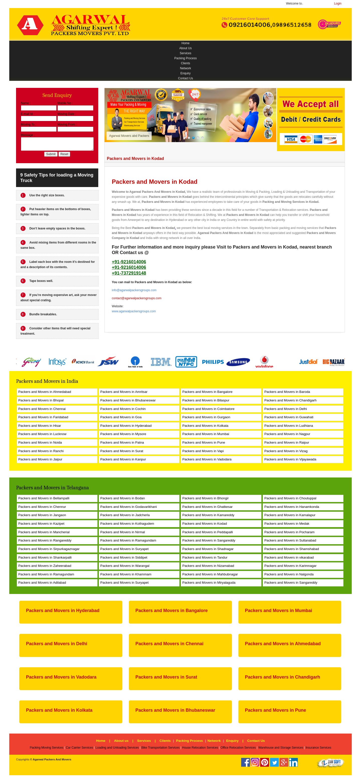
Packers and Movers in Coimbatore (208, 409)
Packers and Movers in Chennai (42, 409)
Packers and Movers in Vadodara (206, 459)
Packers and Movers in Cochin (123, 409)
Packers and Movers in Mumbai (205, 434)
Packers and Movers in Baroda (287, 392)
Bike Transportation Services (160, 747)
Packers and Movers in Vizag (285, 451)
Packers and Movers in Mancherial (43, 532)
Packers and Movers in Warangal (124, 566)
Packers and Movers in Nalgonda (288, 574)
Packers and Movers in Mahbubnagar (210, 574)
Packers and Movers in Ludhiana (288, 426)
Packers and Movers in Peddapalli (207, 532)
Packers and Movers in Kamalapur (289, 515)
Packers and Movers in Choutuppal (290, 498)
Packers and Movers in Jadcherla (125, 515)
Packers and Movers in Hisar (39, 426)
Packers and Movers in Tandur (204, 557)
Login (337, 3)
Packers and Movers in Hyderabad (125, 426)
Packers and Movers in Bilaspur (205, 400)
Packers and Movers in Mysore (123, 434)
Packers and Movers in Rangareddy (44, 540)
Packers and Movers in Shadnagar (207, 549)
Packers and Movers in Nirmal (122, 532)
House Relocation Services (200, 747)
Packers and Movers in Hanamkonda (291, 507)
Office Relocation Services (238, 747)
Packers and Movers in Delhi (285, 409)
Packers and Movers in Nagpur (287, 434)
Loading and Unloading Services (117, 747)
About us (121, 741)
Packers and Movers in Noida (40, 442)
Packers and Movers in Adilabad (42, 582)
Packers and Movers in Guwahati (288, 417)
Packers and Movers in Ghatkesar (207, 507)
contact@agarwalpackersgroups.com (136, 298)
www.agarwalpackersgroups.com (134, 311)
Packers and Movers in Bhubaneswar (128, 400)
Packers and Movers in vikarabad (289, 557)
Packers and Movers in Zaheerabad (44, 566)
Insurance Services (318, 747)
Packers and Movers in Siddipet (123, 557)
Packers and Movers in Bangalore (207, 392)
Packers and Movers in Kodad (170, 197)
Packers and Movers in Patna (122, 442)
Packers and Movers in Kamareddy (208, 515)
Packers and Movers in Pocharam (289, 532)
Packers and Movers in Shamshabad (291, 549)
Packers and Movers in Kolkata (205, 426)
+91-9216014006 (129, 261)
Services (185, 53)
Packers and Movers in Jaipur (40, 459)
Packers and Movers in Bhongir (205, 498)
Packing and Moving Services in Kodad (290, 202)
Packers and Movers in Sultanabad (290, 540)
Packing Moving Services (46, 747)
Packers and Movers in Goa (120, 417)
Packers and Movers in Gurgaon (206, 417)
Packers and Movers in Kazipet (41, 523)
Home (186, 43)
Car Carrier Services (79, 747)
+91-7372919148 (129, 273)
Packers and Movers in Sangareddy (208, 540)
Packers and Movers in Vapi (203, 451)
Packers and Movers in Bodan (122, 498)
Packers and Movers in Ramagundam (128, 540)
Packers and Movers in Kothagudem (127, 523)
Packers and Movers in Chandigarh (290, 400)
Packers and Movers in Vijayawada (290, 459)
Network (185, 68)
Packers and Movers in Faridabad (43, 417)
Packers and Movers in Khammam (125, 574)
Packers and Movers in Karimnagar (290, 566)
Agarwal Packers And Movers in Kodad (157, 192)
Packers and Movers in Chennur (42, 507)
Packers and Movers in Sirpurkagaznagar (48, 549)
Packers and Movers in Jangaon (42, 515)
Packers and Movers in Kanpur (123, 459)
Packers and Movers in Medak (286, 523)
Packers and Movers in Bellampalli (43, 498)
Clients (185, 63)
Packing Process (185, 58)
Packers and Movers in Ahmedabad (44, 392)
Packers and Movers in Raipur (286, 442)
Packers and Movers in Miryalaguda (208, 582)
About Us (185, 48)
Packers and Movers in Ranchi (41, 451)
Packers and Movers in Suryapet (124, 549)
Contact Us (185, 78)
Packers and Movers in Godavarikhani (128, 507)
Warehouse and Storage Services (280, 747)
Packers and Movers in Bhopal (41, 400)
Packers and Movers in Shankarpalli (45, 557)
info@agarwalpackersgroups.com (134, 290)
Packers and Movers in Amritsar (123, 392)
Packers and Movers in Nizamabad (208, 566)
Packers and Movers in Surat (121, 451)
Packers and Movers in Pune (203, 442)
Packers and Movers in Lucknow (42, 434)
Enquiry (185, 73)
